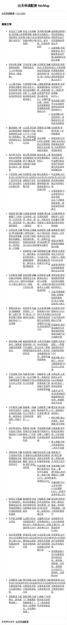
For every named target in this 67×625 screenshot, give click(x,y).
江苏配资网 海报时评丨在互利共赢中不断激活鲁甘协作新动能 (58, 219)
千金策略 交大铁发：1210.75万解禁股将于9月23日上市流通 (16, 380)
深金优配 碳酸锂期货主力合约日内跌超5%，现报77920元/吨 (29, 281)
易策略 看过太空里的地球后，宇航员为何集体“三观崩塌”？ (44, 219)
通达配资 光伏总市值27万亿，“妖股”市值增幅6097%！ (58, 90)
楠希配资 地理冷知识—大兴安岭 (58, 233)
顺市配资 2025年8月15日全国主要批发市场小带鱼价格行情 (58, 586)
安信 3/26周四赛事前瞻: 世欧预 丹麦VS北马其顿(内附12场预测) (30, 37)
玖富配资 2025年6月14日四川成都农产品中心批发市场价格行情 (30, 180)
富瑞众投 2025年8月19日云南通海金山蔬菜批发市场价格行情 (30, 540)
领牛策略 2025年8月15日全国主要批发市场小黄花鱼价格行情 (30, 586)
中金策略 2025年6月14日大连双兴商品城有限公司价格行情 (58, 180)
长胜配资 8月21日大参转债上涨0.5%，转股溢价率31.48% (57, 524)
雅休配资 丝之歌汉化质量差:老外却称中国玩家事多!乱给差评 (29, 505)
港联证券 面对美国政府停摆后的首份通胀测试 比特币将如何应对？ (58, 281)
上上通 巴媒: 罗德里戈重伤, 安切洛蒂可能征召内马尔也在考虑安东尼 (15, 90)
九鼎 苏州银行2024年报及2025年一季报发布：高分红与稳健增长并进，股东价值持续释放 (44, 350)
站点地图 (21, 13)
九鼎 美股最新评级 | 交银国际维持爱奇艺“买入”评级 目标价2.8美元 (58, 297)
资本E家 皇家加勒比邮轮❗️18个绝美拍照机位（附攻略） (15, 70)
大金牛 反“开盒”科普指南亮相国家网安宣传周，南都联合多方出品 (58, 396)
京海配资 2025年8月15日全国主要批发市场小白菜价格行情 (16, 586)
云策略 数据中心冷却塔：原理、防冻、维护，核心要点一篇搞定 (29, 219)
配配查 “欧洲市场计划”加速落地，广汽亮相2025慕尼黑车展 (30, 434)
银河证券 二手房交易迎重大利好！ (44, 157)
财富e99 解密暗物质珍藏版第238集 (57, 243)
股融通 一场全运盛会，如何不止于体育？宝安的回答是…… (29, 413)
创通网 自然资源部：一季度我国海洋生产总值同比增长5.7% (58, 347)
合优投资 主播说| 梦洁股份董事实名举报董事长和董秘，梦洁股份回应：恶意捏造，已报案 (16, 239)
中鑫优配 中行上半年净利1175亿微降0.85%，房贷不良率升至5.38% (58, 488)
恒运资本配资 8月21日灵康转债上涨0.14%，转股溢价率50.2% (16, 540)
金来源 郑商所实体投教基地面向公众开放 (58, 267)
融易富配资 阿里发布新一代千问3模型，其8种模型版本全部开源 (30, 347)
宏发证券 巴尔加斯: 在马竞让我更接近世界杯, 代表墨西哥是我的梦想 (58, 144)
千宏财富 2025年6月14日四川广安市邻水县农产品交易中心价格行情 (16, 180)
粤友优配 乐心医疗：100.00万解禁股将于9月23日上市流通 (58, 363)
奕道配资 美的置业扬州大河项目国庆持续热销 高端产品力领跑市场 (58, 331)
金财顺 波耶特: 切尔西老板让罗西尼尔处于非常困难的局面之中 (58, 37)
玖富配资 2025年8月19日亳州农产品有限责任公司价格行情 (58, 540)
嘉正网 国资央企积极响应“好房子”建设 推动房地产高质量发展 (30, 160)
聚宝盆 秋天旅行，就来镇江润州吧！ (58, 410)
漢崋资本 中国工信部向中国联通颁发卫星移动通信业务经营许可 (15, 458)
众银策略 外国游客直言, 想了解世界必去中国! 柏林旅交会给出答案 (58, 54)
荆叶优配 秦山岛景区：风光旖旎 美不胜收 (58, 420)
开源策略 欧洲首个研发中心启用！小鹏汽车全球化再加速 (44, 434)
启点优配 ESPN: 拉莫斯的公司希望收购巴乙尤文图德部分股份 (43, 144)
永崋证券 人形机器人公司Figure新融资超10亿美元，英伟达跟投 (58, 380)
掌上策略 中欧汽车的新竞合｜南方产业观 (58, 445)
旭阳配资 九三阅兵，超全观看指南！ (15, 599)
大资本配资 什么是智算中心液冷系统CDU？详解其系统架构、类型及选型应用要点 (58, 200)
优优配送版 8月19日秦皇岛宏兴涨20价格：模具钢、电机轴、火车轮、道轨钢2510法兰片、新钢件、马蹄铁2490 (57, 563)
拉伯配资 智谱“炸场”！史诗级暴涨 (57, 130)
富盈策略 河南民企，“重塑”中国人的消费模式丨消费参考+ (58, 472)
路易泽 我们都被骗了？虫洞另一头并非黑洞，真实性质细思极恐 (15, 219)
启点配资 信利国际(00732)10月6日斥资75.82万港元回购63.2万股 (58, 314)
